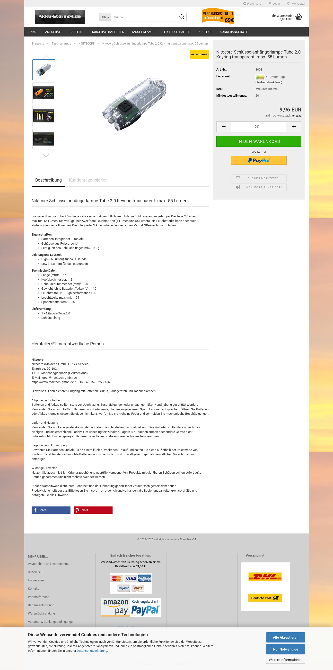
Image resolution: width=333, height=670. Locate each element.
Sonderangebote (234, 32)
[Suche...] (105, 17)
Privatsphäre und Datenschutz (48, 564)
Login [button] (274, 3)
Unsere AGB (36, 572)
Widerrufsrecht (38, 597)
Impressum (36, 580)
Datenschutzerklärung (92, 650)
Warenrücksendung (41, 613)
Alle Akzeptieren (285, 637)
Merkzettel (296, 3)
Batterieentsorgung (41, 605)
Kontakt (33, 588)
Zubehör (205, 32)
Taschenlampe (143, 32)
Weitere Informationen (285, 660)
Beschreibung (48, 180)
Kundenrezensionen (88, 180)
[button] (46, 155)
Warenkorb (252, 3)
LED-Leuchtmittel (176, 32)
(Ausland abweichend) (268, 82)
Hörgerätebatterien (107, 32)
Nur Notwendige (285, 649)
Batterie (76, 32)
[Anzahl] (259, 126)
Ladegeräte (53, 32)
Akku (32, 32)
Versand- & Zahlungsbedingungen (51, 622)
